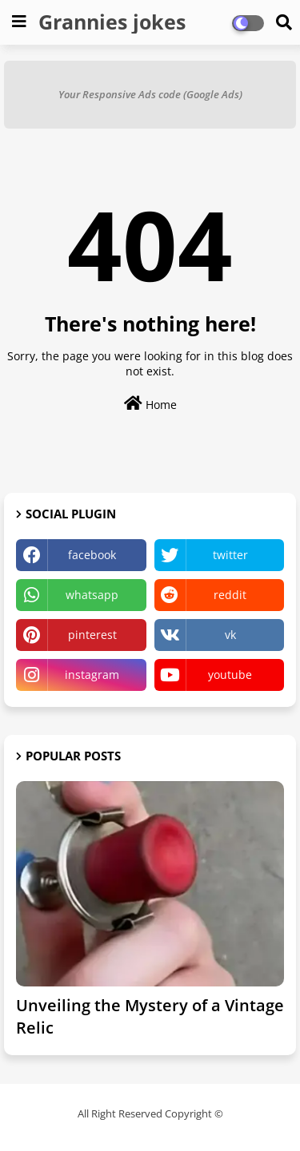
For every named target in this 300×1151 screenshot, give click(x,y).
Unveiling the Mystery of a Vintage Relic (150, 1016)
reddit (230, 594)
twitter (230, 554)
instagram (92, 674)
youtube (230, 674)
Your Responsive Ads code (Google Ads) (150, 94)
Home (150, 403)
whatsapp (92, 594)
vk (230, 634)
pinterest (92, 634)
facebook (92, 554)
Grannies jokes (112, 21)
